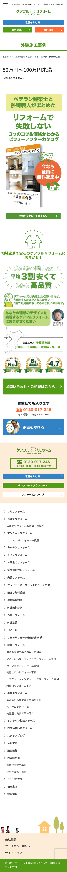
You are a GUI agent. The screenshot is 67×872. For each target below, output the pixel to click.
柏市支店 (12, 786)
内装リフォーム (16, 577)
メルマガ (12, 743)
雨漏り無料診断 (16, 592)
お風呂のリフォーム (18, 562)
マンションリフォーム (19, 533)
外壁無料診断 (14, 607)
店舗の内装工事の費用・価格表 (23, 652)
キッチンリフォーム (18, 547)
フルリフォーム (16, 511)
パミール (12, 630)
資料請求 (17, 29)
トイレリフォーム (17, 555)
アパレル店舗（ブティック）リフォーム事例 (31, 659)
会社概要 (10, 839)
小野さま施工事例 (16, 772)
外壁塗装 (12, 622)
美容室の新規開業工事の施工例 (23, 700)
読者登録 (12, 750)
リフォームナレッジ (32, 494)
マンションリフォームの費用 (22, 540)
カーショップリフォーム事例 (22, 665)
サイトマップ (13, 853)
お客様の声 (13, 758)
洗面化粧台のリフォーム (21, 570)
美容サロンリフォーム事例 (21, 672)
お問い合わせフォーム (19, 728)
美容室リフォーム (17, 693)
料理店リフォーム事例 (18, 685)
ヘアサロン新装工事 (17, 706)
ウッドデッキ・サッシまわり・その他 (28, 585)
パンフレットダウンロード (33, 485)
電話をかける (32, 22)
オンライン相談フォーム (21, 720)
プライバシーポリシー (19, 846)
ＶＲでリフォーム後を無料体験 (24, 637)
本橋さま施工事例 (16, 765)
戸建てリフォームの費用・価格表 (25, 526)
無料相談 (48, 29)
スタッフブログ (16, 735)
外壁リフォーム (16, 615)
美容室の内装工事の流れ (20, 713)
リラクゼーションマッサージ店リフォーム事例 (32, 679)
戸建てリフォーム (17, 519)
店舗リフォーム (16, 645)
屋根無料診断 (14, 600)
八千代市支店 (14, 779)
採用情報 (12, 794)
